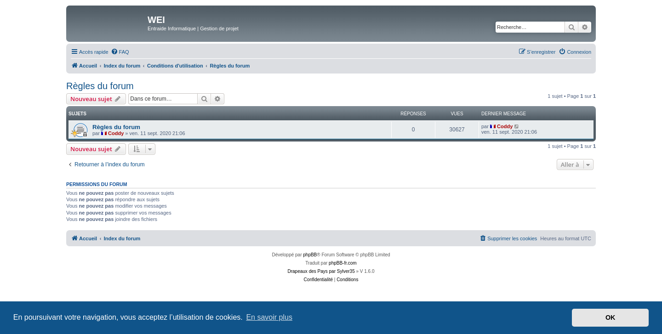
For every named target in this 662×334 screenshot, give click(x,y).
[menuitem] (120, 51)
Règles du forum (100, 86)
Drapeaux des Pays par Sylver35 (321, 271)
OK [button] (610, 317)
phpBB (310, 254)
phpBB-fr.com (343, 263)
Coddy (116, 133)
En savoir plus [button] (269, 317)
